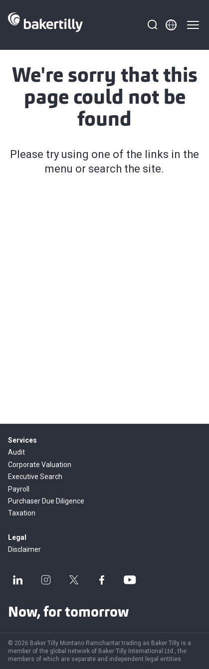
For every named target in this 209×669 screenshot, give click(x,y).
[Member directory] (171, 25)
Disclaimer (24, 549)
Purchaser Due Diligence (46, 501)
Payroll (18, 489)
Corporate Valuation (39, 465)
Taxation (21, 513)
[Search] (152, 25)
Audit (16, 452)
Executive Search (35, 477)
